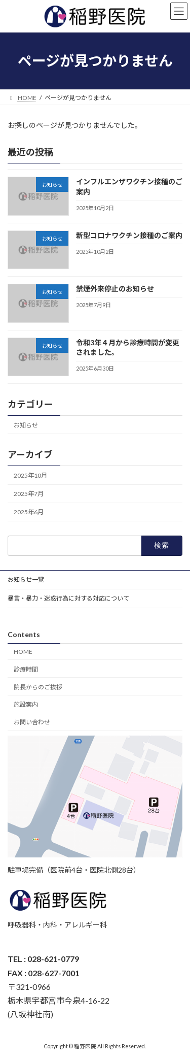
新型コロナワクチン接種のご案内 (129, 235)
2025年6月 (29, 512)
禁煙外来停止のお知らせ (115, 288)
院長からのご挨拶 (38, 686)
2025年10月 (30, 475)
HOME (23, 651)
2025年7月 (29, 493)
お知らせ (26, 424)
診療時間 (26, 669)
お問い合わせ (32, 722)
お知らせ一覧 (26, 579)
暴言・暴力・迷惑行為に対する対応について (68, 598)
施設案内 (26, 704)
